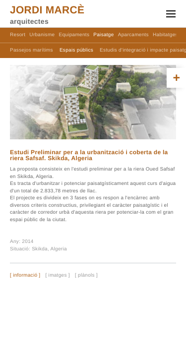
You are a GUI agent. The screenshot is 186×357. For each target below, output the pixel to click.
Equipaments (74, 35)
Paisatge (103, 35)
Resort (17, 35)
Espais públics (76, 50)
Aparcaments (133, 35)
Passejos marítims (31, 50)
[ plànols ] (86, 275)
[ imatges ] (57, 275)
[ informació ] (25, 275)
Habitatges (165, 35)
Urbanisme (42, 35)
